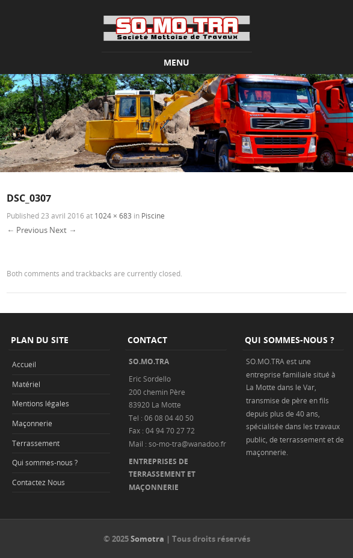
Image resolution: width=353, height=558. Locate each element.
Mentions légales (40, 403)
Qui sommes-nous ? (45, 462)
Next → (62, 230)
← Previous (27, 230)
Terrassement (36, 443)
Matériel (26, 384)
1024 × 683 (113, 215)
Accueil (24, 364)
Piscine (153, 215)
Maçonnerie (32, 423)
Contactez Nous (38, 482)
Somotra (147, 538)
